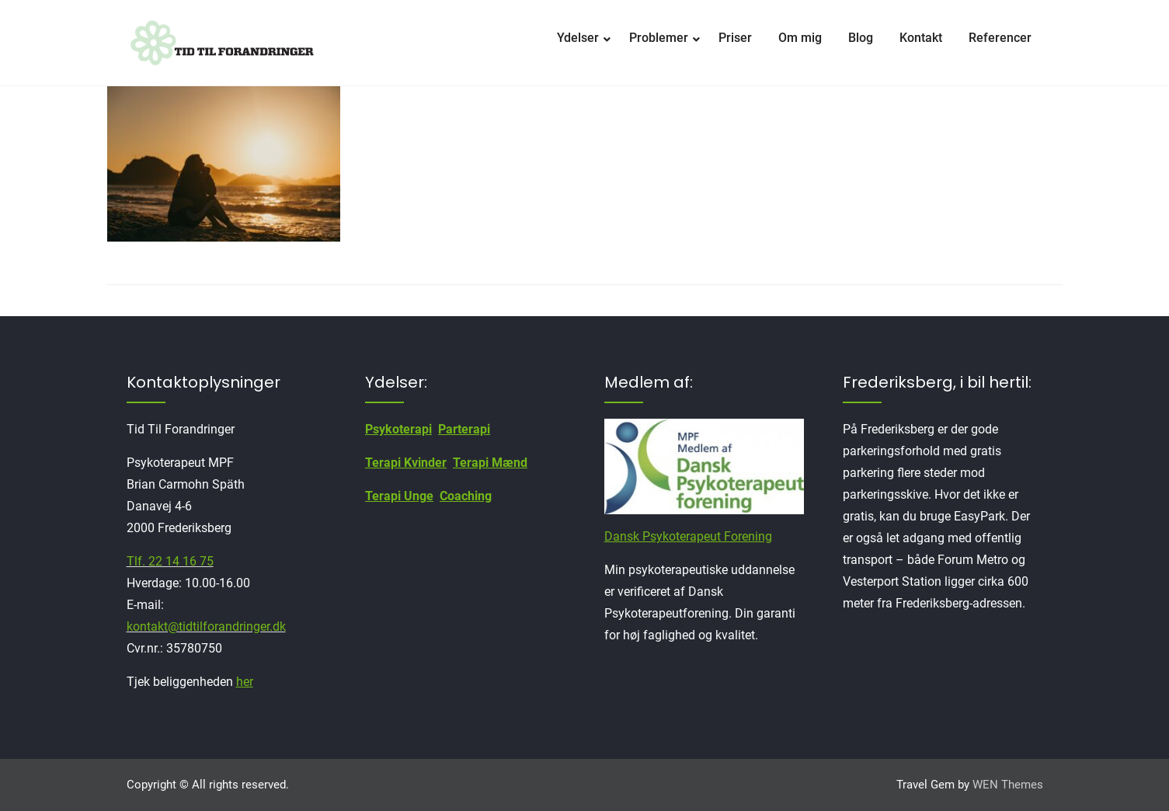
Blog (860, 37)
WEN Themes (1007, 785)
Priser (735, 37)
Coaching (466, 496)
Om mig (800, 37)
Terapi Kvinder (406, 462)
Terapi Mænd (490, 462)
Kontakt (920, 37)
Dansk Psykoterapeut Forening (688, 536)
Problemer (658, 37)
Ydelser (578, 37)
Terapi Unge (399, 496)
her (244, 681)
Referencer (1000, 37)
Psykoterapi (398, 429)
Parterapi (464, 429)
